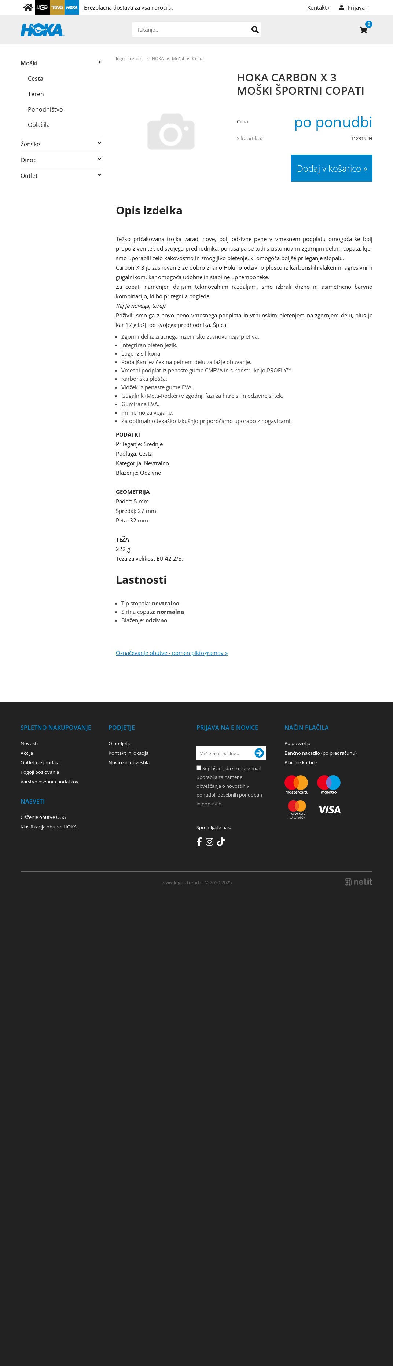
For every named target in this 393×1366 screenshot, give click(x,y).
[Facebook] (201, 843)
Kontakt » (319, 7)
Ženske (30, 144)
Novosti (29, 743)
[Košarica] (363, 30)
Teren (36, 94)
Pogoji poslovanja (40, 772)
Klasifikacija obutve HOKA (49, 826)
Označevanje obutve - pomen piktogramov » (172, 652)
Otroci (29, 160)
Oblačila (39, 125)
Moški (29, 63)
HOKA (158, 58)
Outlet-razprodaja (40, 762)
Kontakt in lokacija (128, 753)
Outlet (29, 176)
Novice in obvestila (129, 762)
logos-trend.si (130, 58)
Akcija (27, 753)
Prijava (358, 7)
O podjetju (120, 743)
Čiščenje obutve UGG (43, 817)
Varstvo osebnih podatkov (49, 781)
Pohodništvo (45, 109)
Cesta (35, 78)
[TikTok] (222, 843)
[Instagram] (211, 843)
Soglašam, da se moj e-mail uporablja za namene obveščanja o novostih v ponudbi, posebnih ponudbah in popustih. (229, 786)
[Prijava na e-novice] (259, 753)
